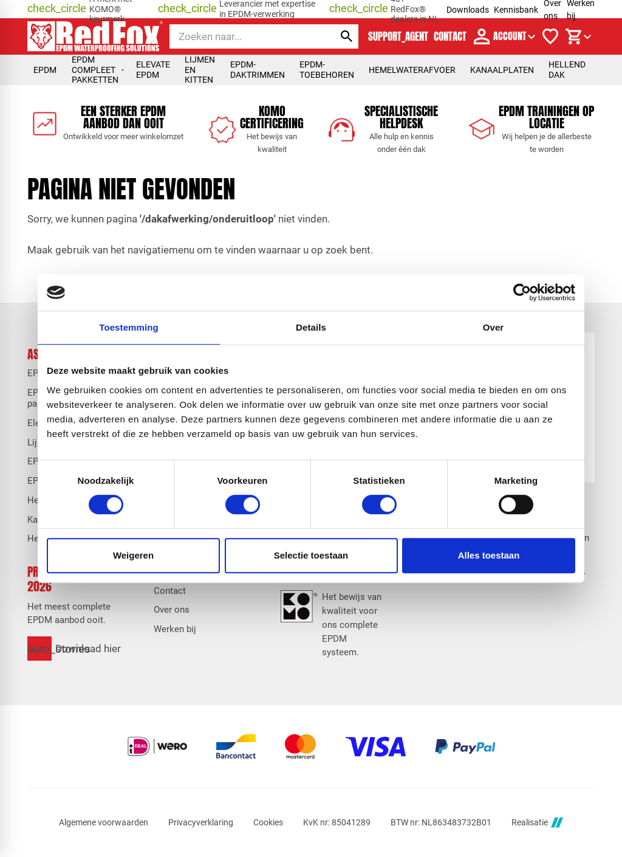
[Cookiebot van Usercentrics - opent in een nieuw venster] (522, 292)
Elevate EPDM (153, 70)
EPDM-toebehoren (326, 70)
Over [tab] (493, 327)
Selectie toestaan (311, 555)
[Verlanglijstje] (550, 36)
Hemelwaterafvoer (412, 70)
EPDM (44, 70)
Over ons (172, 609)
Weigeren (133, 555)
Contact (170, 590)
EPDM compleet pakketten (98, 69)
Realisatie (536, 822)
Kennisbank (516, 10)
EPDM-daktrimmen (257, 70)
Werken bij (175, 629)
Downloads (467, 10)
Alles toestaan (489, 555)
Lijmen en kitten (200, 69)
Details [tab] (311, 327)
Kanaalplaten (502, 70)
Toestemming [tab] (129, 327)
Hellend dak (567, 70)
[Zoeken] (241, 36)
